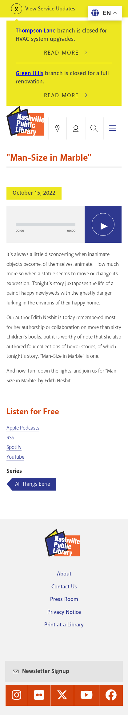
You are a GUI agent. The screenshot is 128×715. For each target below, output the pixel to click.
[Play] (103, 224)
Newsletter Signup (45, 671)
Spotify (14, 447)
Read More (64, 52)
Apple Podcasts (22, 428)
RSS (10, 437)
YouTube (15, 457)
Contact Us (64, 586)
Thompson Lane (36, 30)
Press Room (64, 599)
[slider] (45, 224)
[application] (64, 224)
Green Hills (29, 73)
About (64, 573)
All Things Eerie (32, 483)
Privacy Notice (64, 612)
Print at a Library (64, 624)
